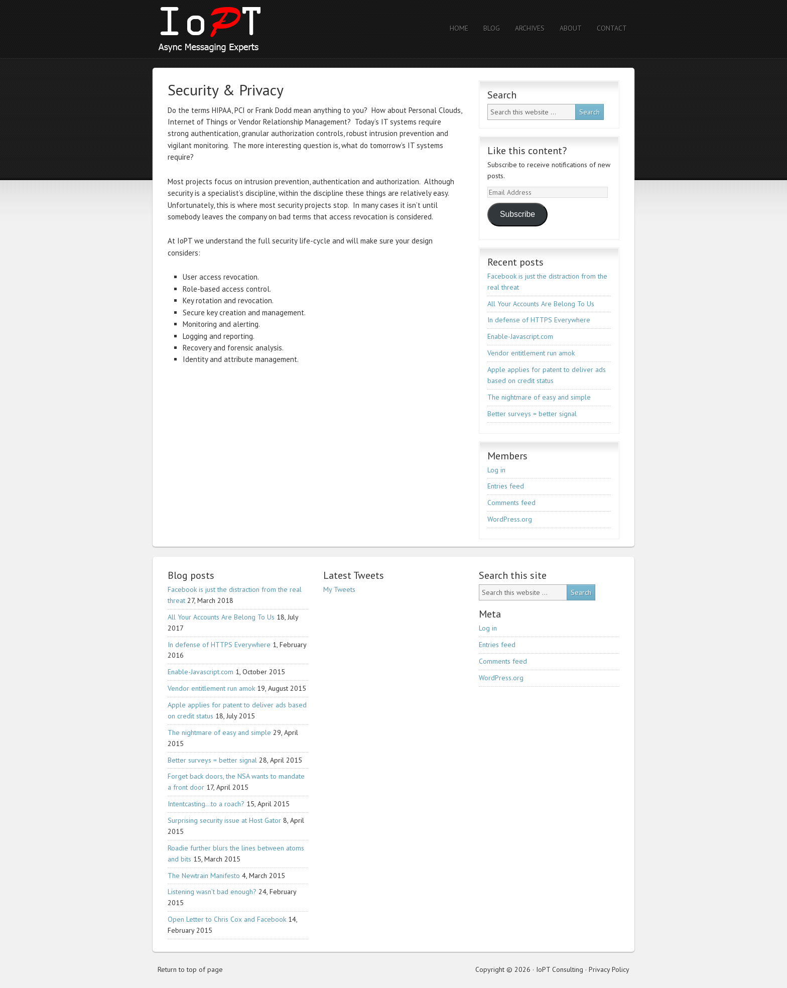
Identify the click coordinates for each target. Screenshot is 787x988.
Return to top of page (190, 969)
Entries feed (505, 485)
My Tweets (339, 589)
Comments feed (511, 502)
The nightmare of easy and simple (539, 397)
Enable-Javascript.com (520, 336)
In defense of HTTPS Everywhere (538, 319)
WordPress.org (509, 519)
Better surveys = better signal (532, 413)
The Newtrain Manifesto (204, 875)
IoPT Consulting (240, 29)
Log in (496, 469)
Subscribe (517, 214)
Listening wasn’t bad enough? (212, 891)
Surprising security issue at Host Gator (224, 820)
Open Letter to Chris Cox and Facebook (227, 919)
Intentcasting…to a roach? (206, 803)
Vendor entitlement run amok (531, 352)
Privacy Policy (609, 969)
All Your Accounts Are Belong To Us (540, 303)
